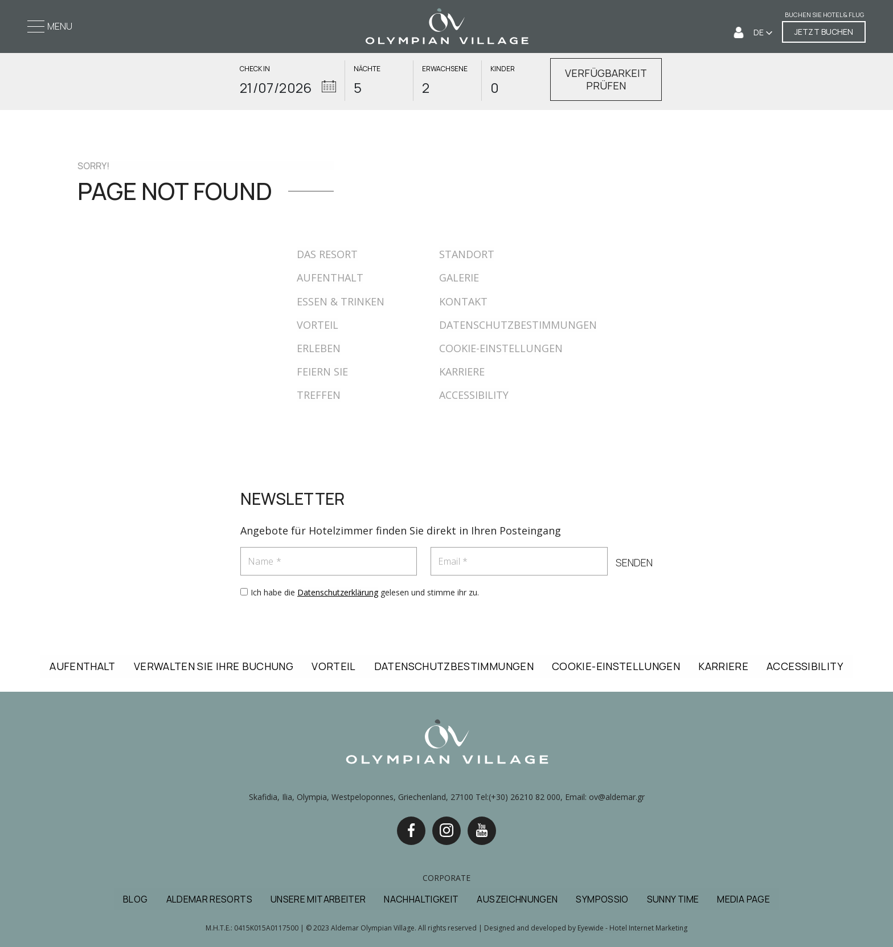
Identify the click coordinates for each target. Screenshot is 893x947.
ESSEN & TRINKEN (340, 301)
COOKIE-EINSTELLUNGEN (501, 348)
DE (759, 32)
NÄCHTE (367, 69)
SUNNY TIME (673, 899)
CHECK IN (255, 69)
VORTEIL (317, 325)
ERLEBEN (319, 348)
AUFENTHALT (330, 277)
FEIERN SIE (322, 371)
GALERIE (459, 277)
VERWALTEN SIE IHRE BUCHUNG (213, 666)
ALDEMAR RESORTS (209, 899)
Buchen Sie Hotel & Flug (824, 15)
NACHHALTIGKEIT (421, 899)
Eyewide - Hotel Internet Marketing (632, 928)
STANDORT (466, 254)
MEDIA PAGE (743, 899)
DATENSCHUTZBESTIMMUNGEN (518, 325)
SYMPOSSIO (602, 899)
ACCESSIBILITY (474, 395)
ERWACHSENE (445, 69)
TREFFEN (319, 395)
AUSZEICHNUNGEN (517, 899)
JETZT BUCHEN (823, 31)
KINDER (502, 69)
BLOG (135, 899)
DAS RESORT (327, 254)
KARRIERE (462, 371)
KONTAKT (463, 301)
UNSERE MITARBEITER (318, 899)
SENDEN (634, 563)
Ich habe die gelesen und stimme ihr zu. (365, 592)
